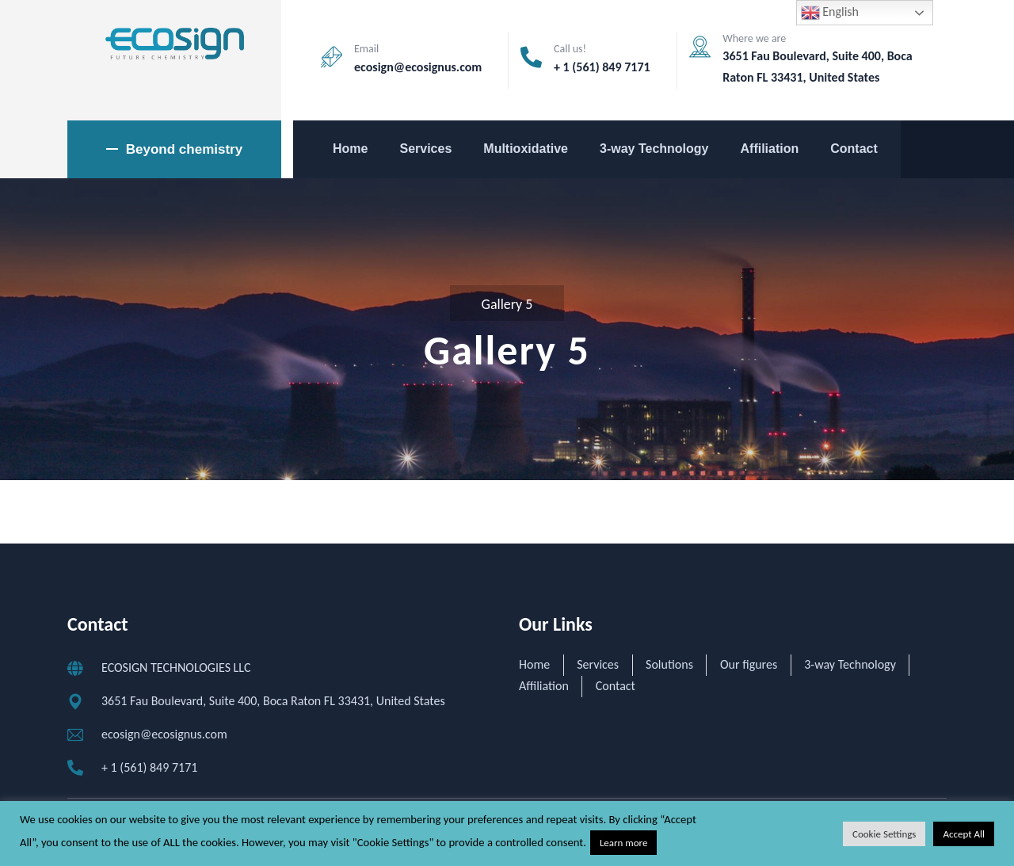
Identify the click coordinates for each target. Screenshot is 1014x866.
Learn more (624, 843)
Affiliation (770, 148)
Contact (854, 148)
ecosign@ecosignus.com (418, 66)
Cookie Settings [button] (884, 834)
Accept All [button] (964, 834)
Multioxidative (525, 148)
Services (425, 148)
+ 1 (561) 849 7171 (602, 66)
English (830, 12)
